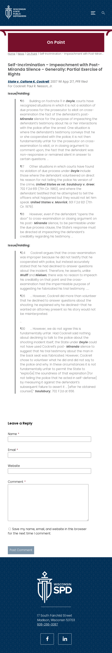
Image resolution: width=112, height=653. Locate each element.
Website (14, 466)
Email (13, 450)
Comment (17, 482)
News (21, 54)
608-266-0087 (47, 624)
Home (11, 54)
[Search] (103, 12)
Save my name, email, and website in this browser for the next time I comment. (47, 531)
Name (13, 434)
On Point (32, 54)
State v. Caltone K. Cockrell (28, 82)
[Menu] (93, 13)
